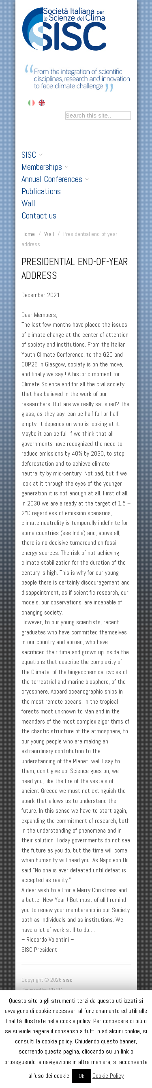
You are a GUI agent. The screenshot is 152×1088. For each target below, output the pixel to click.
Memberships (45, 167)
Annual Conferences (55, 179)
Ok (81, 1075)
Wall (28, 203)
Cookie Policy (108, 1075)
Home (28, 234)
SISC (32, 155)
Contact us (38, 216)
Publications (41, 191)
